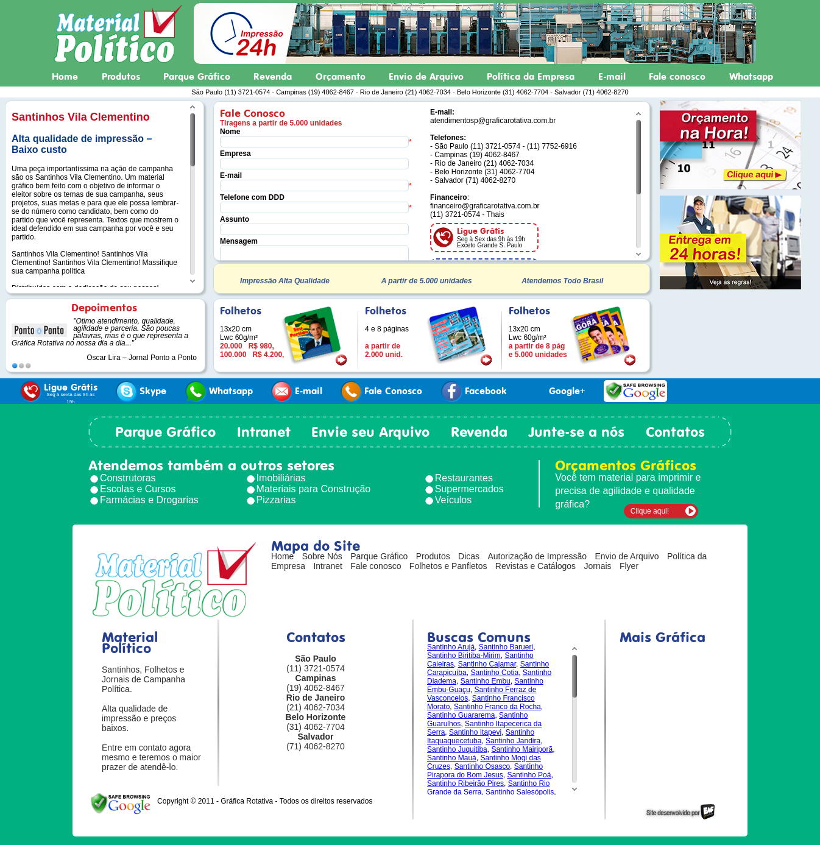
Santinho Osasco (482, 766)
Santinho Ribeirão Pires (465, 783)
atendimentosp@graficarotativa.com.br (493, 120)
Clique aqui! (650, 511)
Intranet (264, 431)
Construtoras (128, 478)
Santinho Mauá (451, 758)
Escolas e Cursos (138, 489)
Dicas (468, 556)
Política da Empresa (530, 76)
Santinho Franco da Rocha (497, 706)
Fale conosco (677, 76)
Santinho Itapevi (475, 732)
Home (65, 76)
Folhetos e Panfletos (448, 566)
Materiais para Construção (313, 489)
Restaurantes (464, 478)
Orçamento (341, 76)
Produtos (121, 76)
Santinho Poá (529, 775)
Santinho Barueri (506, 647)
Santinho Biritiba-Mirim (464, 655)
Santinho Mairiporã (522, 749)
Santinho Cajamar (487, 664)
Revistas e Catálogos (535, 566)
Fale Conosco (381, 391)
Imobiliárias (281, 478)
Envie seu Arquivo (370, 431)
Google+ (555, 391)
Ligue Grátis (58, 393)
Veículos (453, 500)
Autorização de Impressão (537, 556)
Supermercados (469, 489)
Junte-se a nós (576, 431)
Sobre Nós (322, 556)
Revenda (272, 76)
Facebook (474, 391)
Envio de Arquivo (426, 76)
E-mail (612, 76)
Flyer (629, 566)
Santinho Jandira (513, 741)
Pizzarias (276, 500)
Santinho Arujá (451, 647)
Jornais (597, 566)
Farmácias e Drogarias (149, 500)
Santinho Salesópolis (520, 792)
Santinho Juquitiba (457, 749)
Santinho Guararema (461, 715)
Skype (141, 391)
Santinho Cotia (494, 672)
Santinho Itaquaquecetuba (480, 736)
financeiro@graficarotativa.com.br (485, 206)
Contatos (675, 431)
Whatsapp (751, 76)
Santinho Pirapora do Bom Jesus (485, 770)
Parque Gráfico (196, 76)
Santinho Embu (486, 681)
